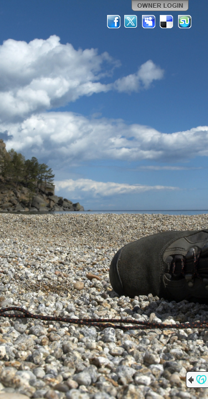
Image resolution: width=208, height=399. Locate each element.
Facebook (113, 21)
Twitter (131, 21)
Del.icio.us (167, 21)
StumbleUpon (184, 21)
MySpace (149, 21)
